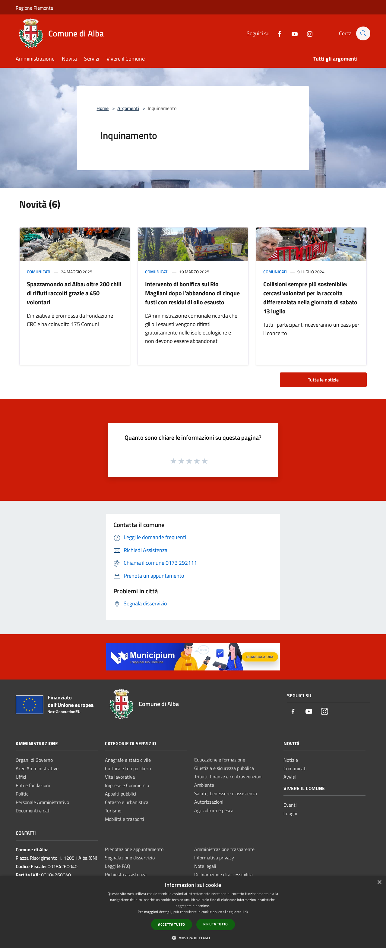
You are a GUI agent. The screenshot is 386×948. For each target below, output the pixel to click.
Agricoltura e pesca (213, 810)
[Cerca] (363, 33)
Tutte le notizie (323, 379)
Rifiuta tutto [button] (215, 924)
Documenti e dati (33, 810)
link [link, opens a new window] (245, 912)
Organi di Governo (34, 760)
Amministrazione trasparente (224, 849)
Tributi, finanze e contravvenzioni (228, 776)
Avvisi (289, 776)
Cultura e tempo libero (128, 768)
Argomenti (128, 108)
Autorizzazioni (208, 801)
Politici (23, 793)
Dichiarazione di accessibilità (223, 874)
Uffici (21, 776)
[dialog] (193, 912)
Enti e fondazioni (33, 785)
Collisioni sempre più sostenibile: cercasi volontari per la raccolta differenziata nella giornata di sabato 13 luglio (310, 297)
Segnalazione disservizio (130, 857)
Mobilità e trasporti (124, 819)
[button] (193, 938)
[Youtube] (292, 33)
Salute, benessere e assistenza (225, 793)
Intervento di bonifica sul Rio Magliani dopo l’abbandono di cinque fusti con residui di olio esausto (192, 293)
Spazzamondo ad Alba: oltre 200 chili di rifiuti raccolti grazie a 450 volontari (74, 293)
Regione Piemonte (34, 7)
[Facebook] (277, 33)
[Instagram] (307, 33)
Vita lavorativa (120, 776)
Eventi (290, 804)
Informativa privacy (214, 857)
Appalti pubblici (120, 793)
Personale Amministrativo (42, 802)
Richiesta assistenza (126, 874)
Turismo (113, 810)
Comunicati (38, 271)
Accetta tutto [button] (171, 924)
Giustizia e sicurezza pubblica (224, 768)
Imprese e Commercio (127, 785)
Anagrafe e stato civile (128, 760)
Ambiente (204, 785)
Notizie (290, 760)
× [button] (379, 882)
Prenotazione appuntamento (134, 849)
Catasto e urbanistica (126, 802)
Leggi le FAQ (117, 866)
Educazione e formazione (219, 759)
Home (102, 108)
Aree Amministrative (37, 768)
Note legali (205, 866)
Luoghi (290, 813)
